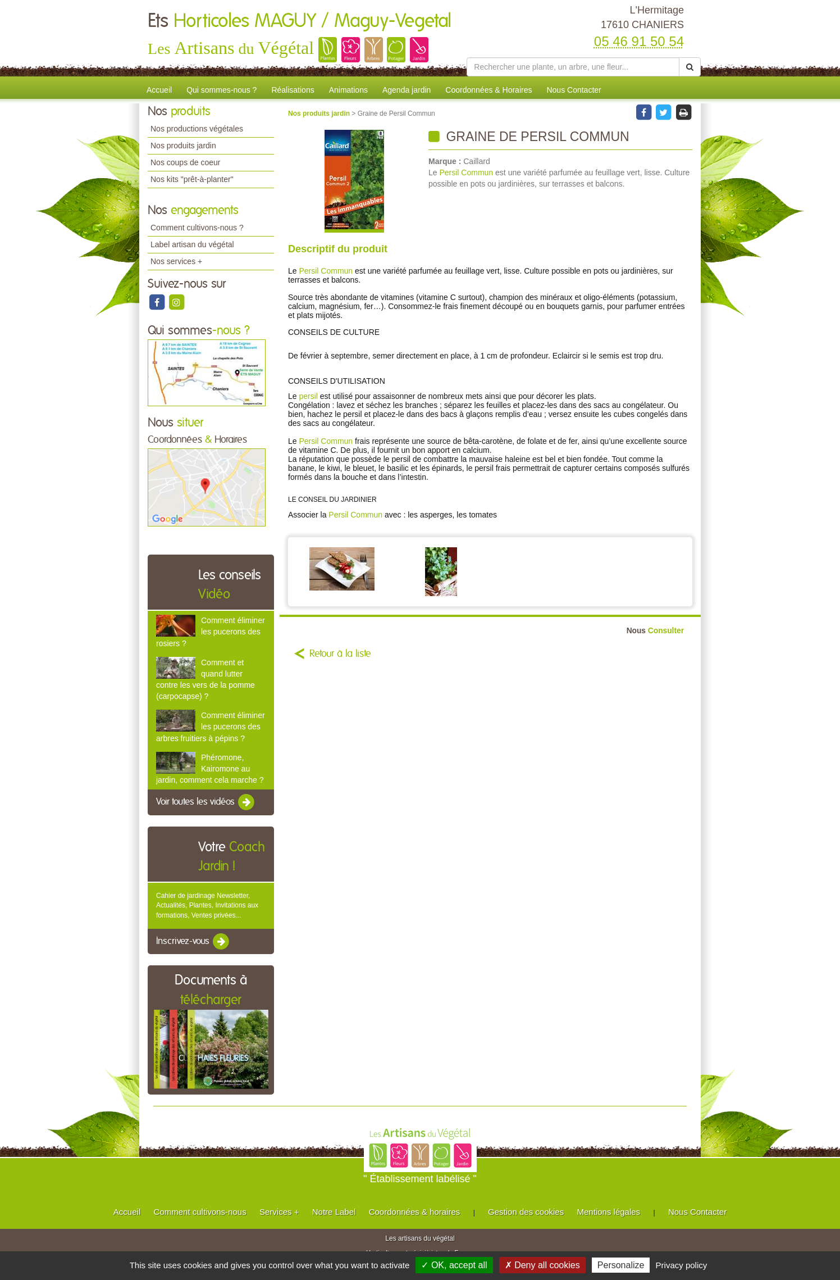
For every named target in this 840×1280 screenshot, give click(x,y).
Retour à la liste (340, 654)
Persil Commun (466, 172)
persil (308, 396)
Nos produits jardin (183, 145)
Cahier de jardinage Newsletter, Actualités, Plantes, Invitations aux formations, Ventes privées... (207, 905)
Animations (348, 89)
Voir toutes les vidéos (206, 802)
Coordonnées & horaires (414, 1212)
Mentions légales (609, 1212)
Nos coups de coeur (185, 162)
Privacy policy (681, 1265)
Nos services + (176, 261)
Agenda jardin (406, 89)
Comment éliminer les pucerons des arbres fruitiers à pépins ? (210, 726)
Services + (279, 1212)
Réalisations (292, 89)
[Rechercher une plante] (573, 66)
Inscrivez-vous (193, 941)
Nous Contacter (573, 89)
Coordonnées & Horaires (488, 89)
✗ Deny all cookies (542, 1265)
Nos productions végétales (196, 128)
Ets (299, 21)
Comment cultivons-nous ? (197, 227)
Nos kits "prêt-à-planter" (192, 179)
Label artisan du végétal (192, 244)
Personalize (621, 1265)
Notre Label (334, 1212)
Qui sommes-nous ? (221, 89)
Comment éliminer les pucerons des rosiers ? (210, 631)
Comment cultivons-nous (200, 1212)
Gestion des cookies (526, 1212)
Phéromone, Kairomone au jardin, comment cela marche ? (209, 768)
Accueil (159, 89)
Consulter (655, 631)
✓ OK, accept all (454, 1265)
